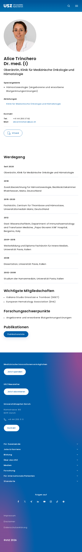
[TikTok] (57, 501)
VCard (15, 133)
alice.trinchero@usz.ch (24, 121)
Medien (41, 465)
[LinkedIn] (38, 501)
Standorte (41, 481)
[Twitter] (25, 501)
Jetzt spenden (14, 371)
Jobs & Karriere (41, 449)
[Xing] (31, 501)
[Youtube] (44, 501)
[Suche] (68, 6)
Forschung (41, 470)
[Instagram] (51, 501)
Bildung (41, 454)
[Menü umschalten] (76, 6)
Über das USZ (41, 460)
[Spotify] (64, 501)
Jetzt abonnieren (16, 391)
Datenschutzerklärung (15, 527)
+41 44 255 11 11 (16, 419)
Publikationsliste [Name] (16, 334)
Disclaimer (9, 521)
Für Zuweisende (41, 444)
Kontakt (11, 428)
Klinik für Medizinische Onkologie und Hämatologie (33, 103)
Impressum (10, 515)
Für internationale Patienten (41, 476)
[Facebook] (18, 501)
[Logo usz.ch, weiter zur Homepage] (13, 6)
